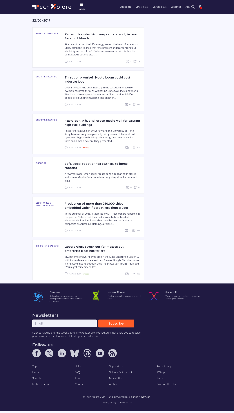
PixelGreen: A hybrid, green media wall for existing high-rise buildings (98, 122)
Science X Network (140, 398)
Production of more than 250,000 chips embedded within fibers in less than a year (98, 205)
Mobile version (41, 386)
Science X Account (121, 373)
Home (36, 373)
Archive (113, 386)
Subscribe (165, 6)
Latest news (129, 6)
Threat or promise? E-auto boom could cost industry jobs (99, 79)
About (79, 379)
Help (78, 367)
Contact (80, 386)
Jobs (178, 6)
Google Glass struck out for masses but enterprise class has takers (96, 248)
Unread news (148, 6)
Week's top (111, 6)
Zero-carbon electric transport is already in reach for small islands (99, 36)
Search (37, 379)
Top (34, 367)
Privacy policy (108, 404)
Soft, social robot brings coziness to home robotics (98, 165)
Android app (164, 367)
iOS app (161, 373)
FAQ (77, 373)
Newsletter (116, 379)
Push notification (167, 386)
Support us (116, 367)
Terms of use (126, 404)
